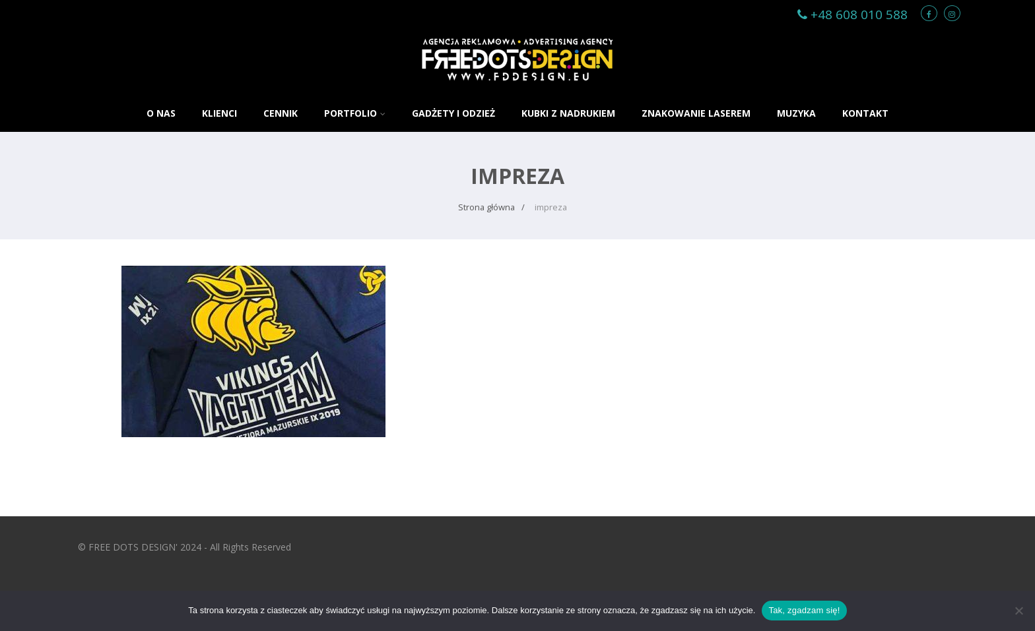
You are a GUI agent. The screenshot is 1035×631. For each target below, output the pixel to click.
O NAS (161, 113)
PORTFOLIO (354, 113)
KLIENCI (219, 113)
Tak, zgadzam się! (804, 610)
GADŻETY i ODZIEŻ (453, 113)
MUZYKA (796, 113)
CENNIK (280, 113)
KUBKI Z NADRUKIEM (568, 113)
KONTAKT (865, 113)
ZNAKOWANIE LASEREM (696, 113)
